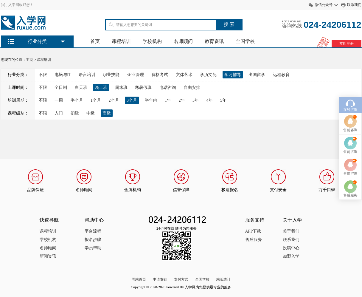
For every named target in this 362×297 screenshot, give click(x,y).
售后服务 (253, 239)
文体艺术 (184, 74)
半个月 (77, 100)
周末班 (121, 87)
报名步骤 (93, 239)
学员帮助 (93, 248)
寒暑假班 (143, 87)
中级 (90, 113)
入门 (59, 113)
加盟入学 (291, 256)
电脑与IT (63, 74)
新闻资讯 (48, 256)
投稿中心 (291, 248)
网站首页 (139, 279)
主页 (29, 60)
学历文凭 (208, 74)
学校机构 (152, 41)
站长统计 (223, 279)
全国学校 (245, 41)
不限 (43, 74)
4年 (209, 100)
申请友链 (160, 279)
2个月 (114, 100)
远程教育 (281, 74)
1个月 (96, 100)
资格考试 (159, 74)
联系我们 (354, 5)
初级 (75, 113)
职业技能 (111, 74)
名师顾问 (183, 41)
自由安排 (192, 87)
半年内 (151, 100)
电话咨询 (167, 87)
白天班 (81, 87)
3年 (195, 100)
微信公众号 (324, 5)
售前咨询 (350, 124)
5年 (223, 100)
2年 (182, 100)
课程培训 (121, 41)
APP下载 (253, 231)
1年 (168, 100)
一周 (59, 100)
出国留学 (256, 74)
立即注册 (346, 43)
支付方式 (181, 279)
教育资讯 (214, 41)
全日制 (61, 87)
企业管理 (135, 74)
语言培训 (87, 74)
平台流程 (93, 231)
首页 (95, 41)
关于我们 (291, 231)
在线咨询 (350, 103)
